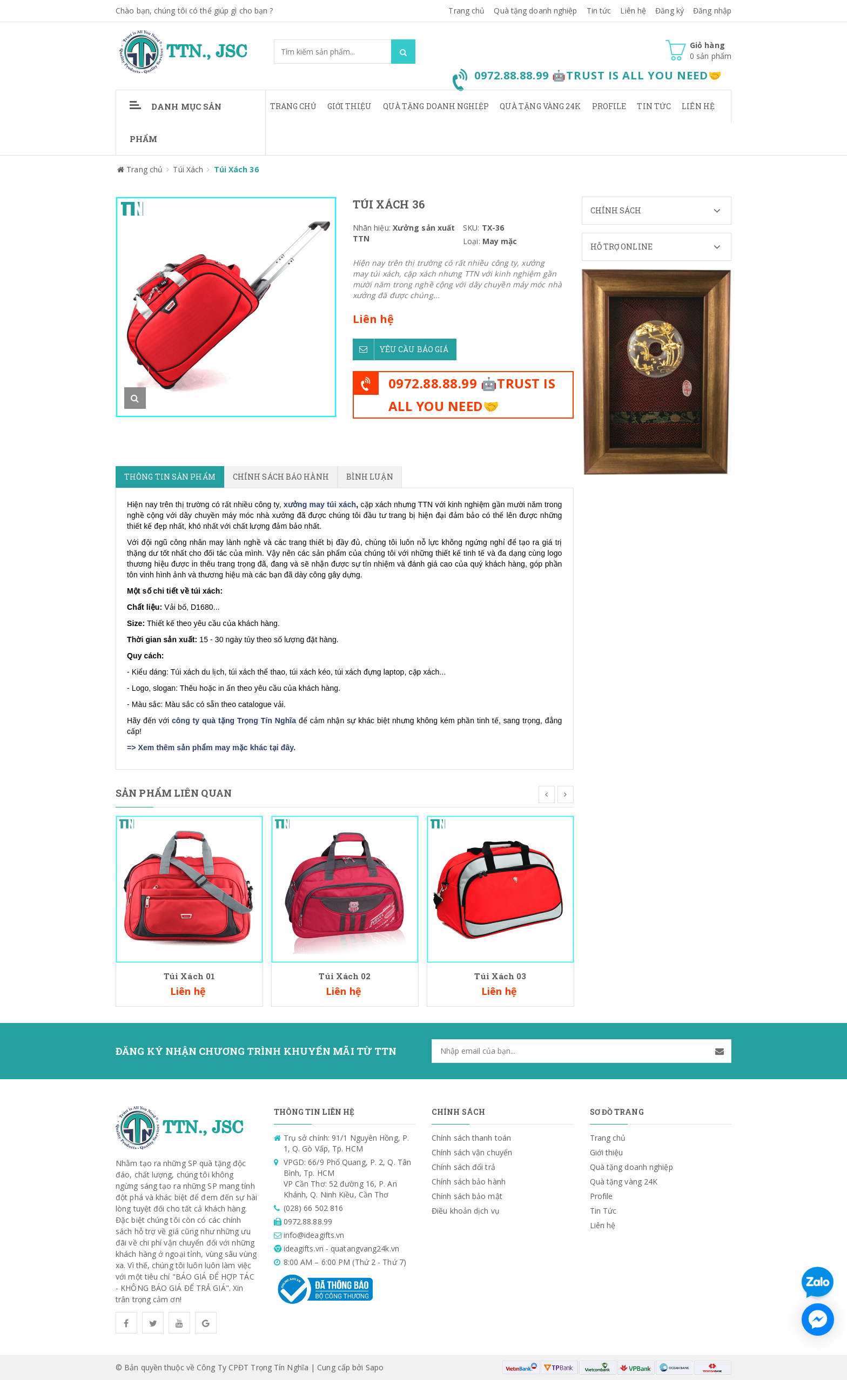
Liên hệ (698, 106)
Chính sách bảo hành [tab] (281, 477)
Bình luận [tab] (369, 477)
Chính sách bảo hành (469, 1181)
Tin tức (599, 10)
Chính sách (660, 210)
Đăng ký (669, 10)
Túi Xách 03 (500, 976)
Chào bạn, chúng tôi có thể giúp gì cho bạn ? (194, 10)
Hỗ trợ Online (660, 246)
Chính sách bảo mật (467, 1196)
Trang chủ (293, 106)
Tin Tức (654, 106)
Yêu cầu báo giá (401, 349)
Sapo (375, 1367)
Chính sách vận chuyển (472, 1152)
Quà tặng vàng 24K (540, 106)
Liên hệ (633, 10)
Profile (609, 106)
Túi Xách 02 (345, 976)
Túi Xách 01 (189, 976)
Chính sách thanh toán (471, 1138)
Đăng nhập (712, 10)
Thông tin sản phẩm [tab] (170, 477)
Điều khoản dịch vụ (466, 1211)
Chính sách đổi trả (463, 1167)
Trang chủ (466, 10)
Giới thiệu (349, 106)
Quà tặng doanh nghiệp (535, 10)
